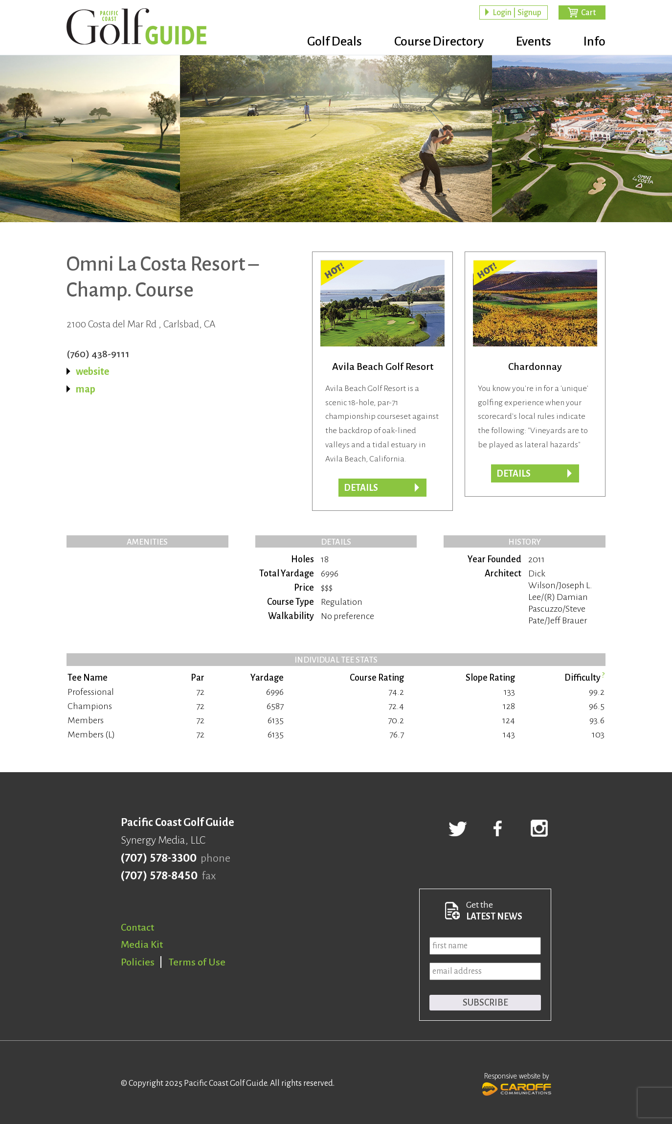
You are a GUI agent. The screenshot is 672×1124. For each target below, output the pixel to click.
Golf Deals (334, 41)
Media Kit (142, 944)
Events (533, 41)
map (85, 389)
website (92, 371)
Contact (137, 927)
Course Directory (439, 41)
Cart (588, 12)
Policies (138, 962)
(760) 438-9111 (98, 353)
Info (594, 41)
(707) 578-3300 (159, 858)
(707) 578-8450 (159, 876)
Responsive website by (516, 1083)
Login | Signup (517, 12)
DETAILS (513, 474)
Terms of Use (197, 962)
